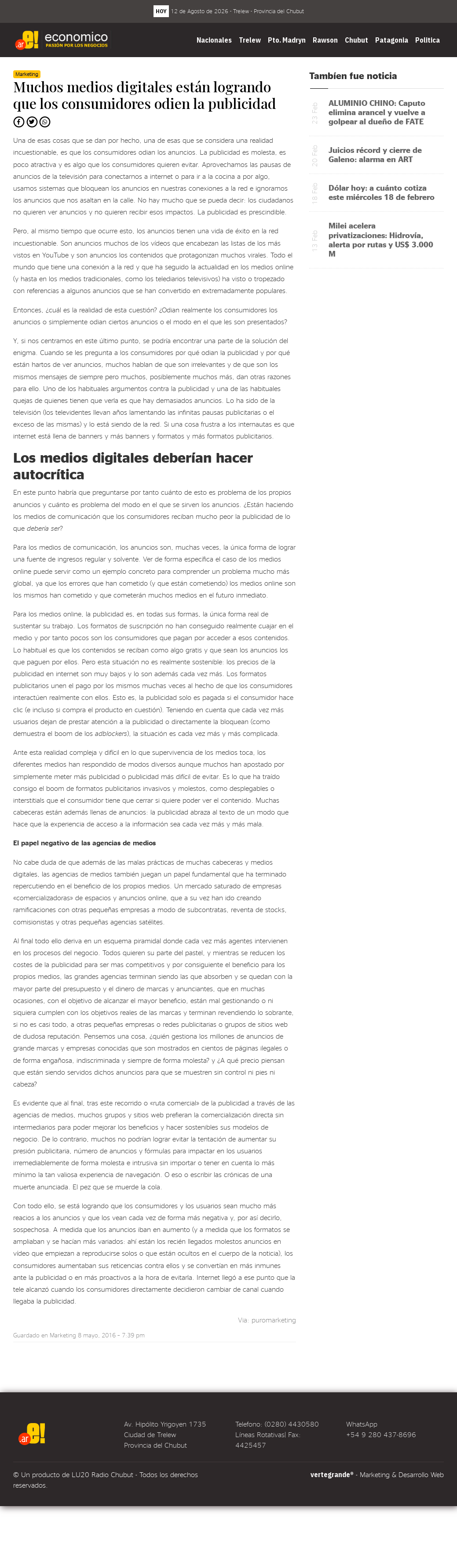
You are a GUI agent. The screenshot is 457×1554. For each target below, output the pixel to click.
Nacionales (214, 40)
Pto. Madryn (287, 40)
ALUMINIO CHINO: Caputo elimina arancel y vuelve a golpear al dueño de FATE (377, 112)
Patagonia (391, 40)
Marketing (63, 1335)
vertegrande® (332, 1474)
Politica (427, 40)
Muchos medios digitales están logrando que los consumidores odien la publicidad (144, 94)
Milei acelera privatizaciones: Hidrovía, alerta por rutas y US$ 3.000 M (381, 239)
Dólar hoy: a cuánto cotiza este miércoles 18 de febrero (382, 192)
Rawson (325, 40)
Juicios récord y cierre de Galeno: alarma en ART (375, 154)
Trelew (250, 40)
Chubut (356, 40)
